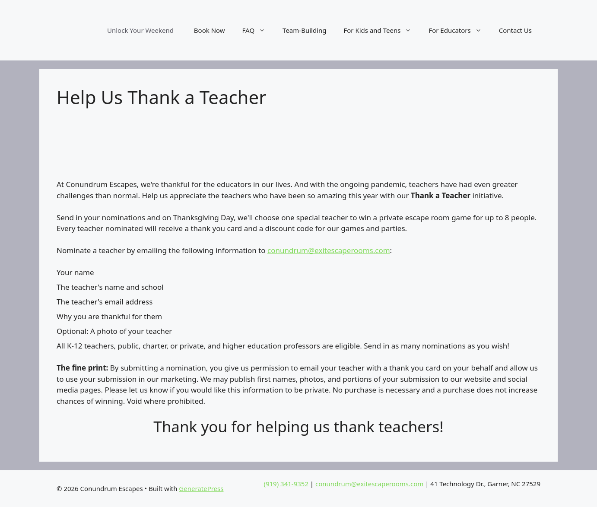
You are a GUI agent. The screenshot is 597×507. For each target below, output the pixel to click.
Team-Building (304, 30)
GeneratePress (201, 488)
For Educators (459, 30)
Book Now (209, 30)
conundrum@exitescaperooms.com (328, 250)
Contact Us (515, 30)
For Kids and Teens (381, 30)
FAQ (258, 30)
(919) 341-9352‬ (286, 483)
